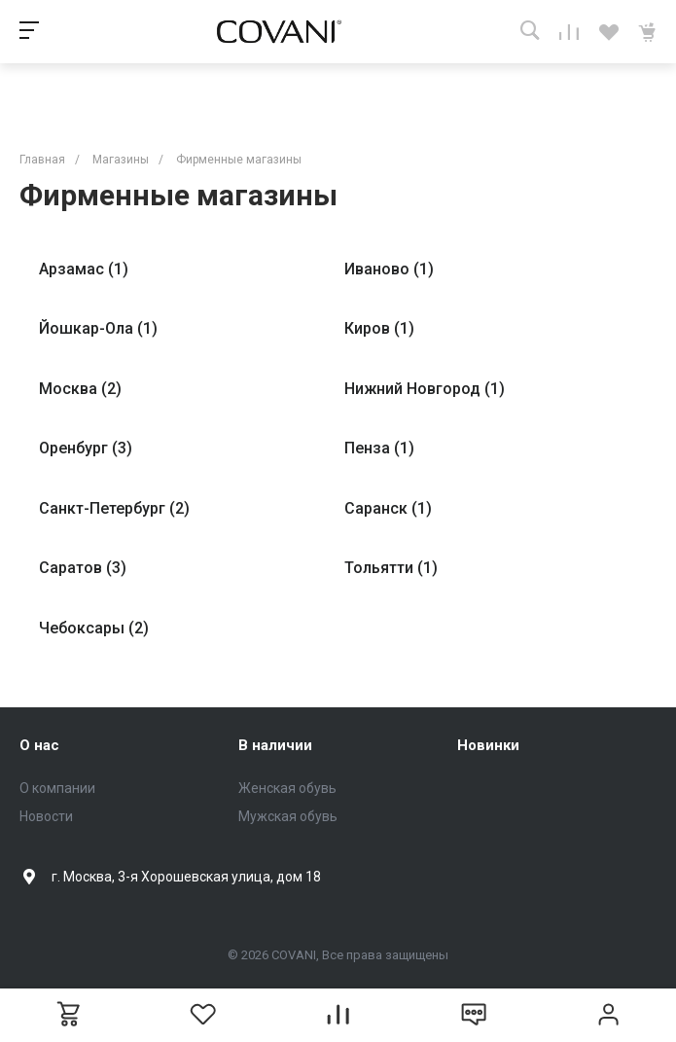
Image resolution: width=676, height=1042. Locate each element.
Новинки (488, 745)
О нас (39, 745)
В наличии (275, 745)
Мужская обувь (288, 816)
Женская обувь (287, 788)
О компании (57, 788)
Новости (46, 816)
